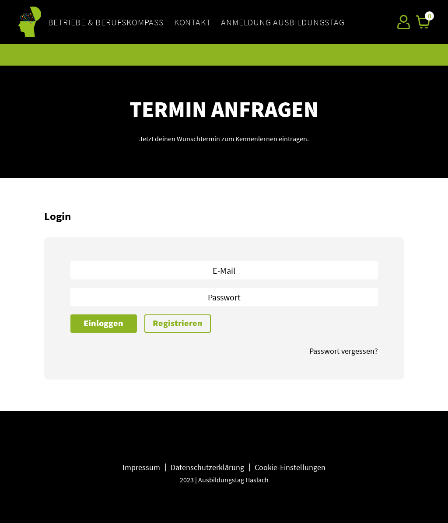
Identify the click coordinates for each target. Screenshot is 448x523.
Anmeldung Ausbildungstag (282, 22)
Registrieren (178, 322)
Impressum (141, 467)
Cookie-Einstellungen (290, 467)
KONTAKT (192, 22)
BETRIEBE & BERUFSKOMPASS (106, 22)
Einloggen (103, 322)
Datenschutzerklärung (207, 467)
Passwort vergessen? (343, 351)
